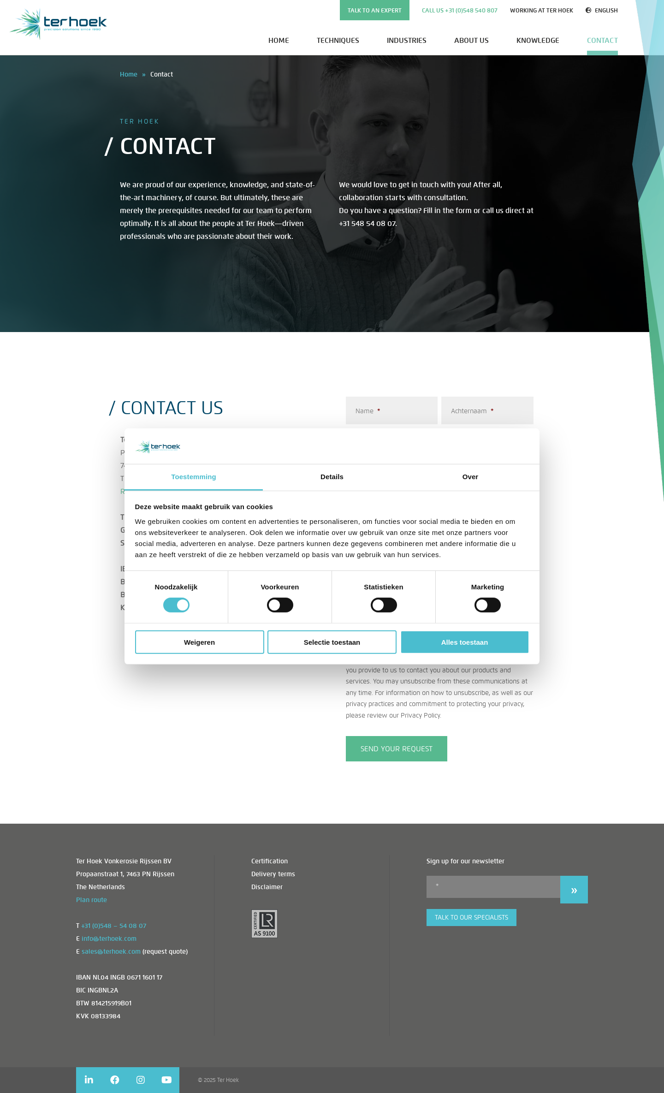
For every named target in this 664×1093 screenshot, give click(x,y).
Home (278, 40)
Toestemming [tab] (193, 477)
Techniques (338, 40)
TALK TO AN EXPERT (375, 10)
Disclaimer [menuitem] (267, 887)
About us (471, 40)
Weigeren (199, 642)
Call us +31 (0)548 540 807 (460, 10)
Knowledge (537, 40)
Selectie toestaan (332, 642)
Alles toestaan (464, 642)
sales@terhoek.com (111, 952)
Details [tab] (332, 477)
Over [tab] (470, 477)
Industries (407, 40)
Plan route (91, 900)
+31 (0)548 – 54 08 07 (113, 926)
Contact (602, 40)
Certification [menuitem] (269, 861)
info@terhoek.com (109, 939)
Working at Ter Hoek (541, 10)
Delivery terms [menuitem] (273, 874)
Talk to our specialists (471, 917)
